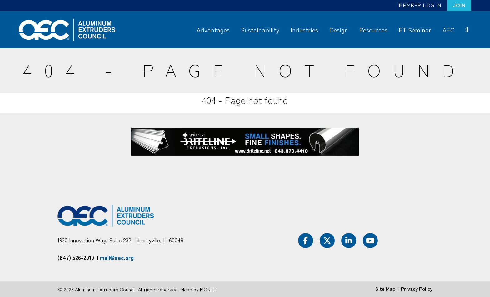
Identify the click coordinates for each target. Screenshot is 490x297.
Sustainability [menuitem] (260, 29)
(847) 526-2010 (76, 257)
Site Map (385, 288)
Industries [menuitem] (304, 29)
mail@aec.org (117, 257)
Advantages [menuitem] (213, 29)
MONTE (208, 289)
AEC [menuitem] (448, 29)
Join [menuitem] (459, 5)
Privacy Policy (416, 288)
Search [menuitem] (468, 29)
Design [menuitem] (338, 29)
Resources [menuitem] (373, 29)
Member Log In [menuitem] (420, 5)
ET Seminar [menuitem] (415, 29)
